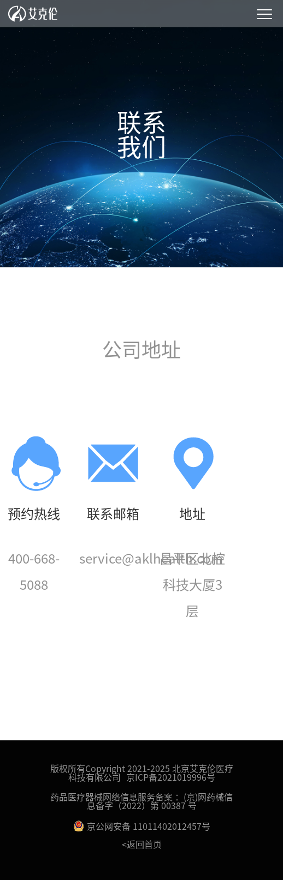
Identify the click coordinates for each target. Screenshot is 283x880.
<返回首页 (142, 844)
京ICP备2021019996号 (170, 776)
